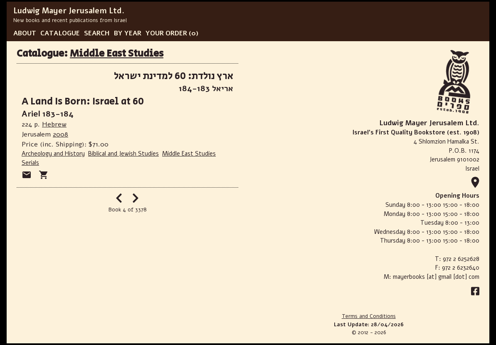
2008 (60, 134)
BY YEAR (127, 33)
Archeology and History (53, 153)
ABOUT (24, 33)
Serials (30, 163)
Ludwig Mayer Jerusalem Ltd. (68, 10)
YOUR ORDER (166, 33)
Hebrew (54, 124)
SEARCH (97, 33)
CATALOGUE (60, 33)
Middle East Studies (116, 53)
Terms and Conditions (369, 316)
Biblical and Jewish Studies (123, 153)
